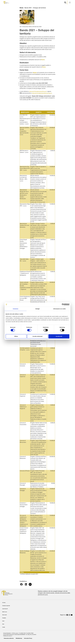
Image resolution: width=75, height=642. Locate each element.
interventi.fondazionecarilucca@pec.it (42, 93)
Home (21, 8)
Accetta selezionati (37, 336)
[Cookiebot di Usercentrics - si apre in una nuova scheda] (63, 304)
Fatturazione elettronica (9, 638)
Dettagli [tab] (37, 308)
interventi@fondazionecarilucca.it (38, 91)
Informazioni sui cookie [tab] (59, 308)
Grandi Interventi (5, 608)
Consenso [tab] (15, 308)
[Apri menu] (70, 2)
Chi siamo (3, 602)
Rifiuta (16, 336)
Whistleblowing (19, 638)
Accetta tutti (59, 336)
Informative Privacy (28, 638)
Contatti (3, 627)
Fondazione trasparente (6, 605)
